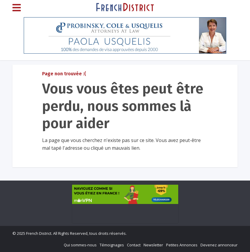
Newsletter (153, 245)
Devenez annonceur (219, 245)
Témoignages (112, 245)
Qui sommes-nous (80, 245)
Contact (134, 245)
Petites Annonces (182, 245)
